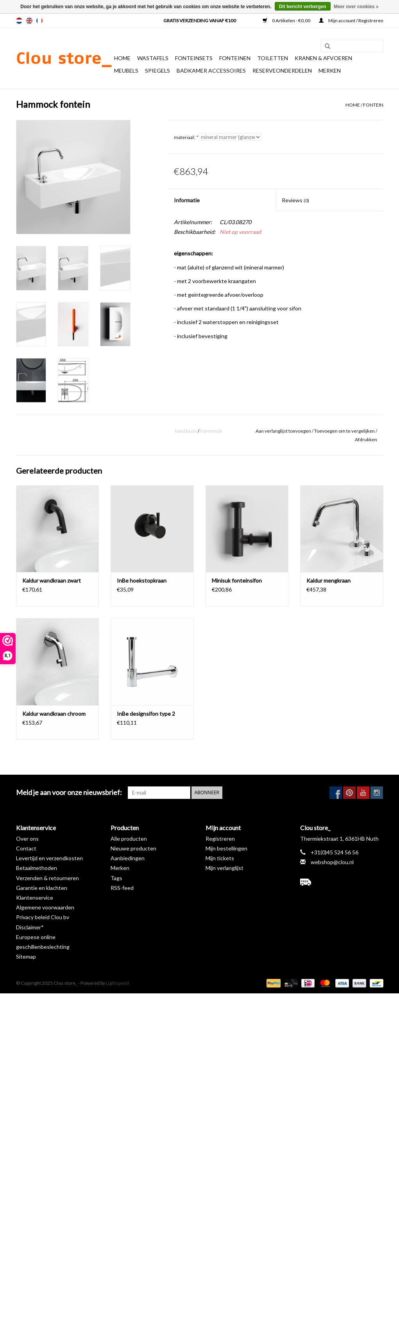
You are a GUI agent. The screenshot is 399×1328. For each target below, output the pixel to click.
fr (39, 21)
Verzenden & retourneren (47, 878)
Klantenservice (34, 897)
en (29, 21)
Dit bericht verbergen (302, 6)
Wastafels (152, 58)
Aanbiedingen (128, 858)
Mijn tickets (220, 858)
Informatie (187, 200)
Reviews (295, 200)
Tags (116, 878)
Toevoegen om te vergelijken (345, 431)
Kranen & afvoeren (323, 58)
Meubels (126, 70)
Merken (329, 70)
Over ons (27, 838)
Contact (26, 848)
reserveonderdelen (282, 70)
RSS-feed (122, 887)
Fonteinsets (194, 58)
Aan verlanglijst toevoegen (283, 431)
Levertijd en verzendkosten (49, 858)
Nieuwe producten (133, 848)
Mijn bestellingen (226, 848)
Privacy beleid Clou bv (42, 917)
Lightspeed (117, 983)
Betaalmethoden (36, 868)
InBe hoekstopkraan (141, 580)
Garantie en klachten (41, 887)
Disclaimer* (30, 927)
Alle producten (129, 838)
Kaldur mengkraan (328, 580)
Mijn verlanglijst (224, 868)
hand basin (186, 431)
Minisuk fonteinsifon (237, 580)
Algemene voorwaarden (45, 907)
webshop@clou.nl (332, 862)
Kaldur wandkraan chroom (54, 713)
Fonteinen (234, 58)
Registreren (220, 838)
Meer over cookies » (356, 6)
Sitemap (26, 956)
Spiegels (157, 70)
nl (19, 21)
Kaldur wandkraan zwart (51, 580)
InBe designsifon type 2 (146, 713)
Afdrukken (366, 439)
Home (122, 58)
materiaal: (186, 137)
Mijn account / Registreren (351, 20)
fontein (373, 105)
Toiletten (272, 58)
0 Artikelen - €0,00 (287, 20)
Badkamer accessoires (211, 70)
